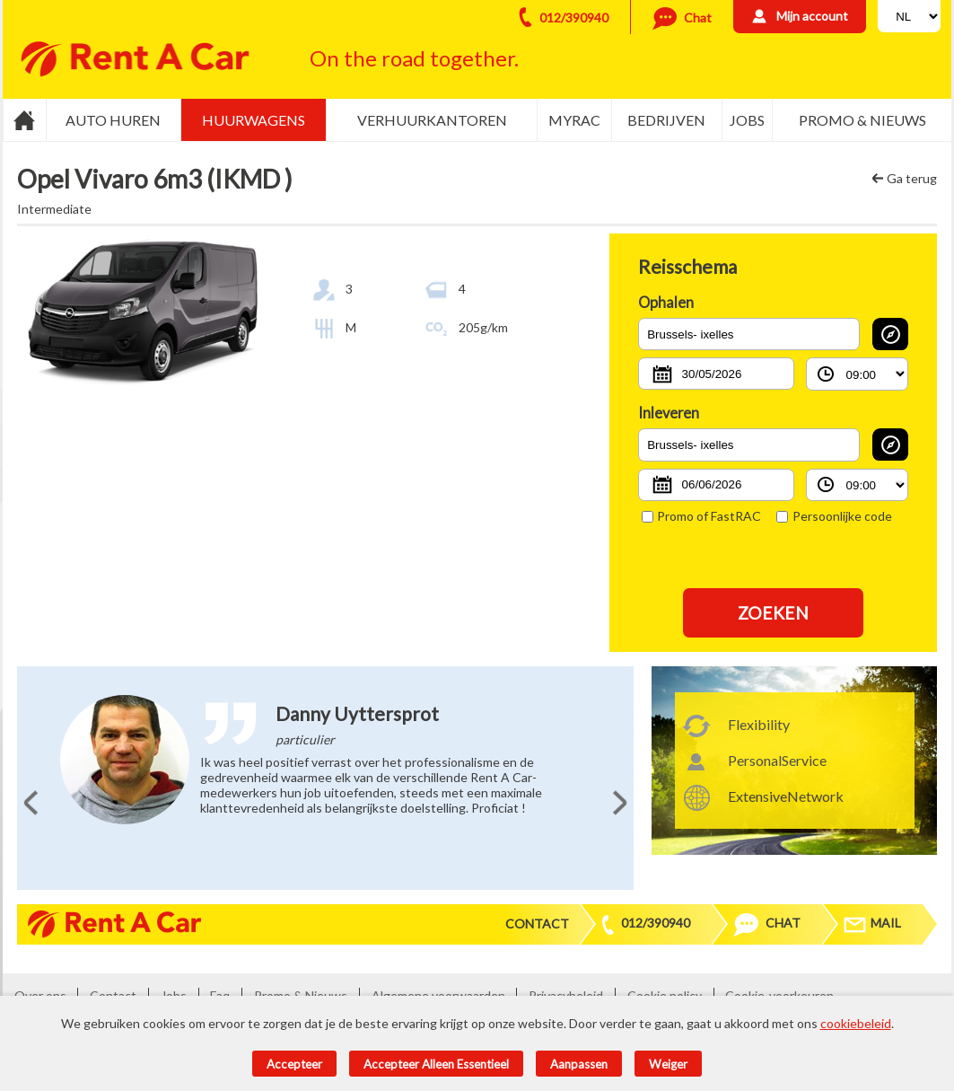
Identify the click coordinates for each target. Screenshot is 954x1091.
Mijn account (812, 15)
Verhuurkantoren (432, 119)
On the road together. (414, 58)
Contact (537, 923)
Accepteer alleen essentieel (436, 1064)
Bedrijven (666, 119)
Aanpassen (579, 1064)
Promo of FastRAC (702, 516)
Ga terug (912, 178)
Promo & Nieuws (862, 119)
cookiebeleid (855, 1023)
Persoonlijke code (834, 516)
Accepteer (294, 1064)
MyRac (574, 119)
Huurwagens (253, 119)
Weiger (668, 1064)
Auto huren (113, 119)
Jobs (747, 119)
